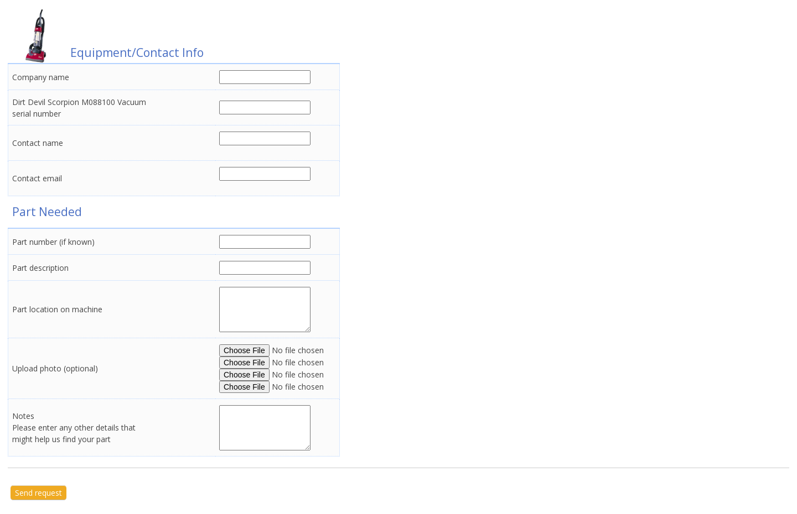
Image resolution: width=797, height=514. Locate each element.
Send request (38, 492)
